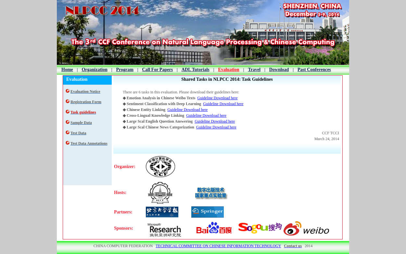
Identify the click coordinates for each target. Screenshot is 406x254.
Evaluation (228, 69)
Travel (254, 69)
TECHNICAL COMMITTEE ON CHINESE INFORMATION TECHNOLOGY (218, 246)
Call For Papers (157, 69)
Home (67, 69)
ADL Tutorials (195, 69)
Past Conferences (314, 69)
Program (124, 69)
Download (279, 69)
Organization (94, 69)
